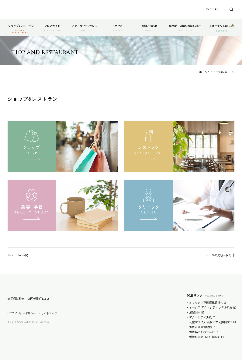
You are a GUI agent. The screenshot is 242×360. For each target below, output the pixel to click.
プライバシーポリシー (22, 319)
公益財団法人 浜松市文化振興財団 (211, 322)
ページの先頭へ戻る (218, 255)
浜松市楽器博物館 (200, 327)
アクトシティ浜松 (200, 317)
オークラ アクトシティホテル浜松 (211, 307)
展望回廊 (195, 312)
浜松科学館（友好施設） (204, 336)
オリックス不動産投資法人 (206, 302)
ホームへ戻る (20, 255)
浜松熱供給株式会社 (202, 332)
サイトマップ (49, 319)
